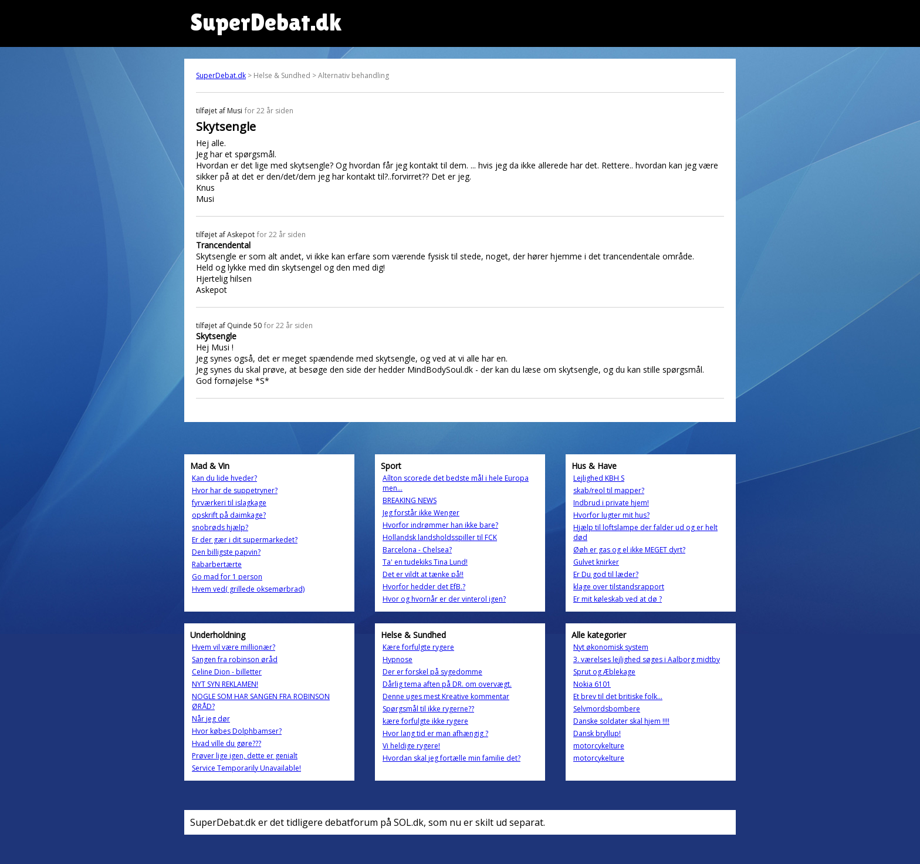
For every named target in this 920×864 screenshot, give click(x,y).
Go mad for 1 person (227, 577)
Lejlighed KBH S (598, 478)
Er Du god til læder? (605, 574)
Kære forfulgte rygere (418, 647)
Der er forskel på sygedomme (432, 672)
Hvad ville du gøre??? (226, 743)
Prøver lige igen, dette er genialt (244, 756)
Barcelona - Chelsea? (417, 550)
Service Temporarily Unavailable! (246, 768)
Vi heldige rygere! (411, 746)
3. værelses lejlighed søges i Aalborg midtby (646, 659)
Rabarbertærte (217, 564)
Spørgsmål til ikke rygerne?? (428, 709)
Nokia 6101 (592, 684)
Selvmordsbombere (606, 709)
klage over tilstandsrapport (618, 587)
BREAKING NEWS (410, 500)
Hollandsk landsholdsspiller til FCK (440, 537)
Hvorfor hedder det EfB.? (424, 587)
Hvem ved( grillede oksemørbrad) (248, 589)
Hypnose (397, 659)
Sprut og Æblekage (604, 672)
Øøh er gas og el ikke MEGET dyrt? (629, 550)
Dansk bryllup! (597, 733)
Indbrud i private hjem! (611, 503)
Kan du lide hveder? (224, 478)
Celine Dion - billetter (227, 672)
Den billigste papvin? (226, 552)
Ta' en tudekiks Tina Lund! (425, 562)
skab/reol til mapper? (608, 490)
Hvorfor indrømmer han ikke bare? (440, 525)
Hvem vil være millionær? (233, 647)
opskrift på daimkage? (229, 515)
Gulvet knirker (596, 562)
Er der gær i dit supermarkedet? (244, 540)
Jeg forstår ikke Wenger (421, 513)
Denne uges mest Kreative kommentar (446, 696)
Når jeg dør (211, 719)
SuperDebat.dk (221, 75)
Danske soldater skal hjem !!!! (621, 721)
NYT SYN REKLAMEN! (225, 684)
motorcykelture (598, 746)
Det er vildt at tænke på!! (423, 574)
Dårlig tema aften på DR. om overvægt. (447, 684)
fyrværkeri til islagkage (229, 503)
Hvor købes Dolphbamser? (237, 731)
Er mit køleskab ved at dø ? (617, 599)
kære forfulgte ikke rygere (425, 721)
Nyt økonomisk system (610, 647)
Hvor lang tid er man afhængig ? (435, 733)
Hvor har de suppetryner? (235, 490)
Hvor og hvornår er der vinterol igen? (444, 599)
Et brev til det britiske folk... (617, 696)
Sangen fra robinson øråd (235, 659)
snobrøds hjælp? (220, 527)
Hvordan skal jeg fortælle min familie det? (451, 758)
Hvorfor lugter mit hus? (611, 515)
